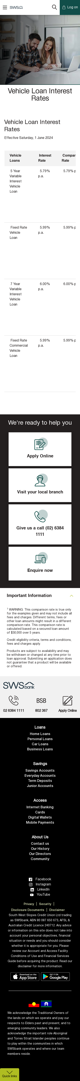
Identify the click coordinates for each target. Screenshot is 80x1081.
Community (40, 859)
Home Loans (40, 734)
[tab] (40, 596)
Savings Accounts (40, 770)
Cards (40, 812)
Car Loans (40, 744)
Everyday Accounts (40, 775)
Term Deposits (40, 781)
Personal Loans (40, 739)
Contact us (40, 843)
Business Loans (40, 749)
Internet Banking (40, 807)
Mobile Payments (40, 822)
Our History (40, 849)
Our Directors (40, 854)
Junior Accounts (40, 786)
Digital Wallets (40, 817)
